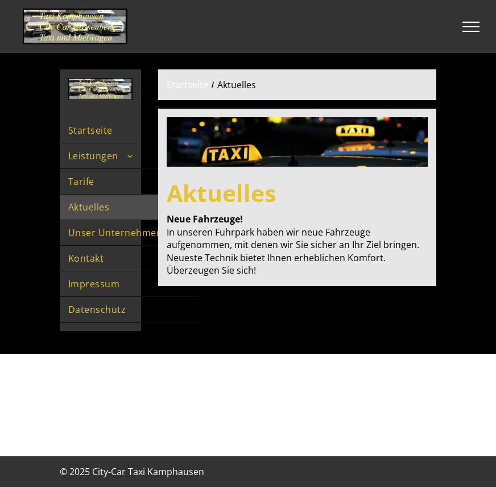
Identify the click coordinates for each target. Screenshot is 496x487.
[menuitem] (130, 130)
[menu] (471, 27)
